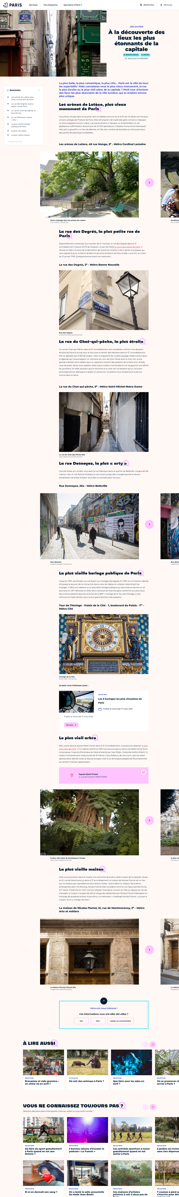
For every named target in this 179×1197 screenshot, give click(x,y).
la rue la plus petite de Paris (127, 247)
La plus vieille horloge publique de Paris (20, 125)
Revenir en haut (15, 142)
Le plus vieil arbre (18, 131)
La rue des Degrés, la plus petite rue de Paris (22, 105)
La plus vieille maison (20, 135)
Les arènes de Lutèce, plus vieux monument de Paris (22, 98)
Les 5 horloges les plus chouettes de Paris (120, 701)
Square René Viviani (88, 774)
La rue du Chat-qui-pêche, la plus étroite (23, 111)
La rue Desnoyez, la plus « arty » (21, 118)
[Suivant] (149, 182)
